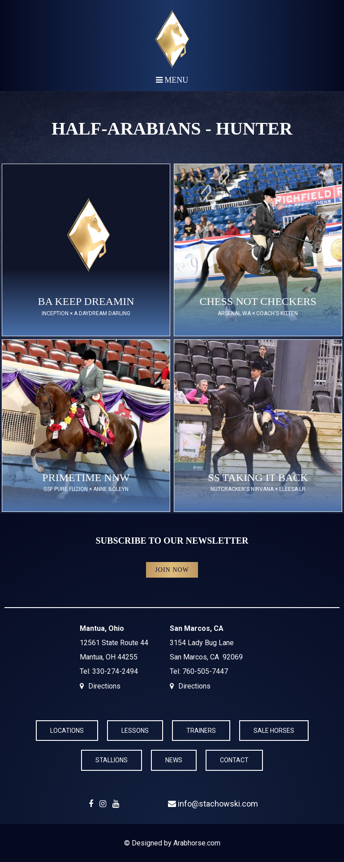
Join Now (172, 569)
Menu (172, 80)
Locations (67, 730)
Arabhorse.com (196, 843)
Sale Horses (274, 730)
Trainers (201, 730)
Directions (104, 686)
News (173, 760)
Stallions (111, 760)
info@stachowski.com (213, 803)
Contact (234, 760)
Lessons (135, 730)
